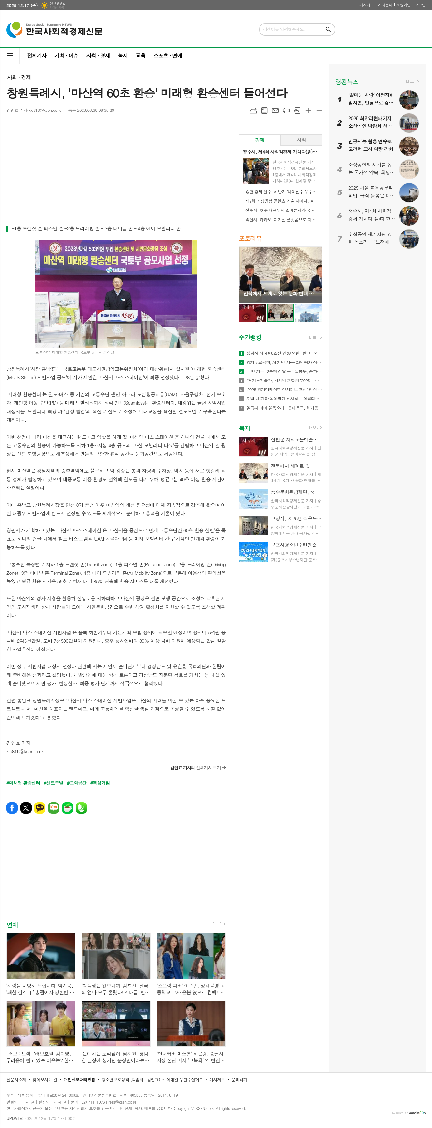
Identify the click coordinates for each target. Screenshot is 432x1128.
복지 (123, 55)
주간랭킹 (250, 337)
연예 (12, 924)
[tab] (260, 140)
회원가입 (403, 4)
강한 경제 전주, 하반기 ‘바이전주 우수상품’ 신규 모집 (281, 191)
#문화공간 (77, 782)
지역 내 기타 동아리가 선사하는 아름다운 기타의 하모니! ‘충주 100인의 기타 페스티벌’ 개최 (284, 398)
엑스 (26, 808)
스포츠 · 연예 (167, 55)
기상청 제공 (56, 7)
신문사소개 (16, 1079)
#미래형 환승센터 (23, 782)
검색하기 (328, 29)
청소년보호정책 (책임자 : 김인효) (131, 1079)
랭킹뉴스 (346, 81)
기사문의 (385, 4)
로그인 (420, 4)
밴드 (81, 808)
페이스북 (12, 808)
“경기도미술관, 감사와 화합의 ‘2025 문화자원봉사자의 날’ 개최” (284, 380)
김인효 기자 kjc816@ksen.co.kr (34, 110)
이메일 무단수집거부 (184, 1079)
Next (314, 274)
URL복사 (253, 110)
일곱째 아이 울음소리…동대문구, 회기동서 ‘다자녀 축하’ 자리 (284, 408)
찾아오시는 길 (45, 1079)
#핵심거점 (100, 782)
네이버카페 (67, 808)
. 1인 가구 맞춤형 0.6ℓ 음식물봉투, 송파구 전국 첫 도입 (284, 371)
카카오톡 (39, 808)
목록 (264, 110)
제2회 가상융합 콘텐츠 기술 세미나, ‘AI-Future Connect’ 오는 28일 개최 (281, 201)
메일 (275, 110)
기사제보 (366, 4)
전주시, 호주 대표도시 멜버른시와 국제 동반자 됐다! (281, 210)
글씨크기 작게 (319, 110)
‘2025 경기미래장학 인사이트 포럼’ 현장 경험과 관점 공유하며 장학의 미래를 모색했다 (284, 389)
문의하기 (239, 1079)
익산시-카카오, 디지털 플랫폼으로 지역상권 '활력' (281, 220)
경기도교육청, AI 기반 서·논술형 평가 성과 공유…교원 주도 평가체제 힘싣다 (284, 362)
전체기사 (36, 55)
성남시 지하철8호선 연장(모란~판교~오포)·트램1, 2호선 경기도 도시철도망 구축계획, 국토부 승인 (284, 353)
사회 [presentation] (301, 139)
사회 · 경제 (98, 55)
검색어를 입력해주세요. (284, 29)
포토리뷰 (250, 238)
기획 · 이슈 (66, 55)
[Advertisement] (116, 176)
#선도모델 (53, 782)
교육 (140, 55)
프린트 (286, 110)
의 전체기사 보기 (195, 768)
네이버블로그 (53, 808)
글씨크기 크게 (308, 110)
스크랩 (297, 110)
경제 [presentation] (259, 139)
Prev (246, 274)
